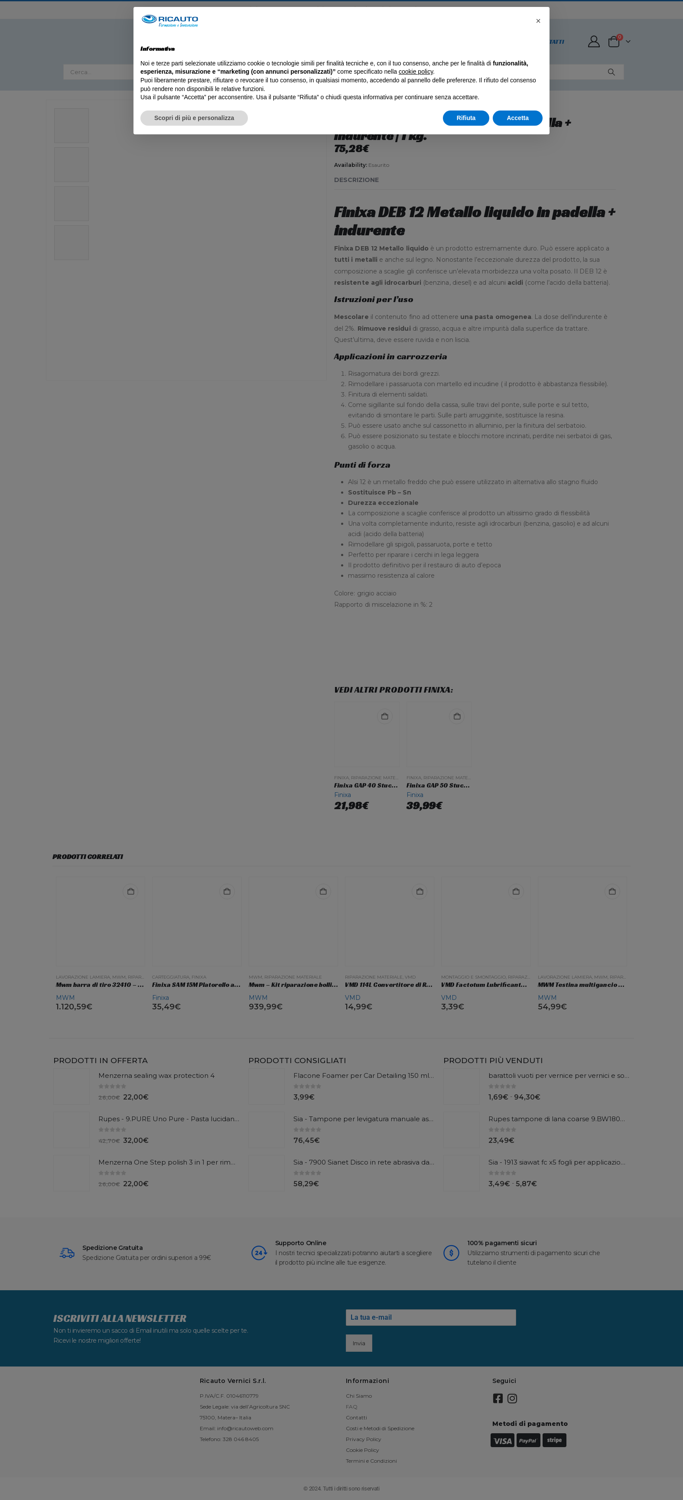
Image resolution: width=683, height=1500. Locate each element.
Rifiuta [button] (466, 117)
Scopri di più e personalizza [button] (194, 117)
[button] (538, 21)
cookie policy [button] (416, 71)
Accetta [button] (518, 117)
